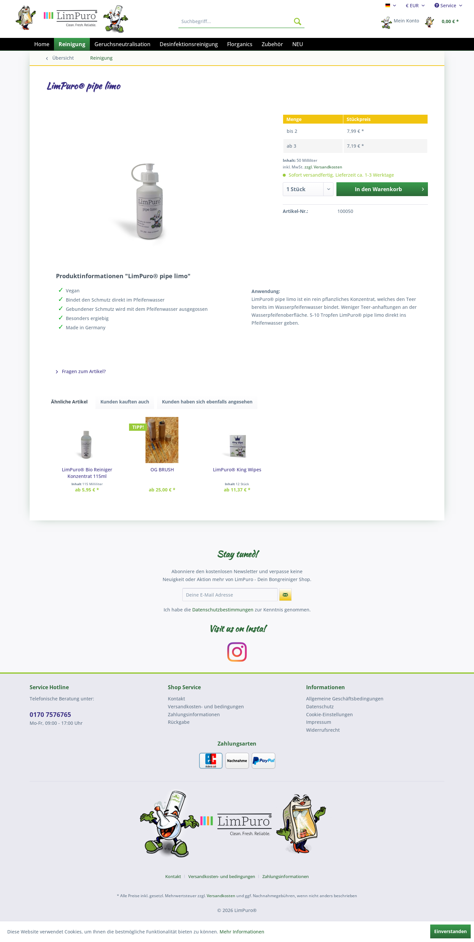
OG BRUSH (162, 469)
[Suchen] (297, 21)
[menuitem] (391, 5)
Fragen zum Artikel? (81, 371)
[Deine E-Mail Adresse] (230, 594)
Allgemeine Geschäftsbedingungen (344, 698)
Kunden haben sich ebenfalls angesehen (207, 401)
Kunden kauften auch (124, 401)
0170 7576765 (50, 714)
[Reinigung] (72, 44)
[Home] (42, 44)
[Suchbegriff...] (241, 21)
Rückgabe (179, 722)
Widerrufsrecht (323, 730)
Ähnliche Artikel (69, 401)
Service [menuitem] (446, 5)
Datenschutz (320, 706)
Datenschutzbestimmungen (222, 609)
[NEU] (298, 44)
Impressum (318, 722)
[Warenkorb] (443, 21)
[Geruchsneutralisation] (122, 44)
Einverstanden (450, 931)
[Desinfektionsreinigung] (189, 44)
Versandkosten (221, 895)
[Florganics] (240, 44)
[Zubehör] (272, 44)
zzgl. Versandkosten (323, 167)
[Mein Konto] (402, 21)
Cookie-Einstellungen (329, 714)
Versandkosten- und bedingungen (206, 706)
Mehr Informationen (242, 931)
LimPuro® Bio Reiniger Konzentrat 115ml (87, 472)
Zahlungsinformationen (194, 714)
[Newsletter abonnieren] (285, 594)
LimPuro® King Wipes (237, 469)
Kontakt (176, 698)
